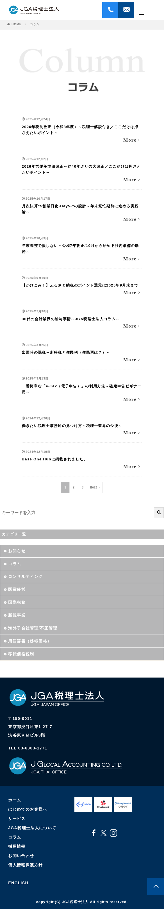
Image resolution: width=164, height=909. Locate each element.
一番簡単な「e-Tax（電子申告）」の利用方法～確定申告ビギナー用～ (82, 389)
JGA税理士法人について (32, 828)
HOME (17, 24)
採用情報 (17, 846)
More (129, 140)
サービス (17, 819)
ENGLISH (18, 883)
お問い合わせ (21, 856)
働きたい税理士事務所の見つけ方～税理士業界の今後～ (72, 426)
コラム (34, 24)
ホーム (14, 800)
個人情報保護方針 (25, 865)
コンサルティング (25, 576)
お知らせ (17, 551)
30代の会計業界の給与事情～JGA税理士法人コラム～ (71, 319)
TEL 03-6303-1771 (27, 748)
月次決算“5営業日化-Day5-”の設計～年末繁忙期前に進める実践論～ (80, 209)
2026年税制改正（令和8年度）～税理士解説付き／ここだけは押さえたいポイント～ (80, 130)
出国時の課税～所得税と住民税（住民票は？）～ (66, 352)
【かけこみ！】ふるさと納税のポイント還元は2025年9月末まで (80, 285)
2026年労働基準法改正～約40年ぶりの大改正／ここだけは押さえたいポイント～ (81, 169)
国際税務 (17, 602)
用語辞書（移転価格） (29, 641)
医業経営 (17, 589)
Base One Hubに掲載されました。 (55, 459)
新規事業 (17, 615)
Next (93, 487)
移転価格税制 (21, 654)
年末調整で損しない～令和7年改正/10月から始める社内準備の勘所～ (80, 249)
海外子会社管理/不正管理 (32, 628)
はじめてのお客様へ (27, 809)
